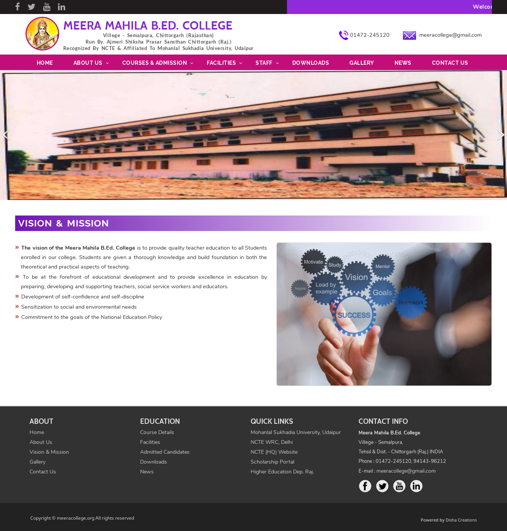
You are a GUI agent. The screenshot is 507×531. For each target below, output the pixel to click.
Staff (264, 63)
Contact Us (450, 63)
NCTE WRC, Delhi (272, 442)
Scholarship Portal (272, 461)
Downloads (310, 63)
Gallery (361, 63)
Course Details (157, 432)
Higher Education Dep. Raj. (282, 471)
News (403, 63)
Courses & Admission (154, 63)
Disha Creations (461, 520)
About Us (88, 63)
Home (45, 63)
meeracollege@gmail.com (450, 35)
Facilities (221, 63)
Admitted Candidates (165, 452)
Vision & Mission (49, 452)
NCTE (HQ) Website (274, 452)
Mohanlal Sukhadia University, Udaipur (296, 432)
